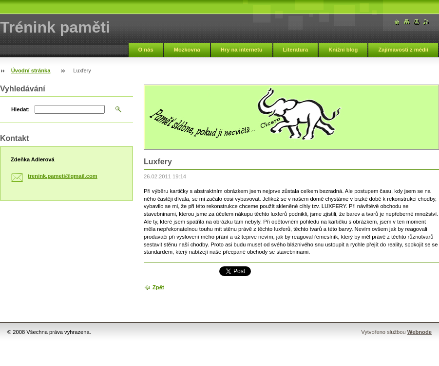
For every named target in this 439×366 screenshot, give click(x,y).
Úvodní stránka (31, 70)
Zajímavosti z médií (403, 49)
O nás (145, 49)
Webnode (419, 332)
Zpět (158, 287)
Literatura (295, 49)
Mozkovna (187, 49)
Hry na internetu (242, 49)
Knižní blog (343, 49)
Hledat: (20, 109)
